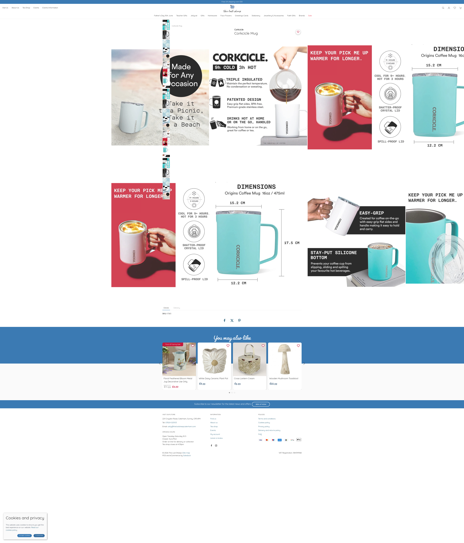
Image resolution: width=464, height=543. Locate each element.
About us (15, 8)
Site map (186, 453)
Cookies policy (264, 423)
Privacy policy (264, 427)
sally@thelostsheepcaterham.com (182, 427)
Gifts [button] (202, 16)
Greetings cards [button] (241, 16)
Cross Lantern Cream (244, 379)
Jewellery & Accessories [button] (274, 16)
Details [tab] (166, 308)
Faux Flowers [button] (226, 16)
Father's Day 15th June (163, 16)
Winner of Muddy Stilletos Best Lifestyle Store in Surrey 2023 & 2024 (232, 2)
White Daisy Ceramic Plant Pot (213, 379)
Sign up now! (261, 404)
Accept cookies (24, 535)
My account (215, 434)
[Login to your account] (449, 8)
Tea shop (26, 8)
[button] (443, 8)
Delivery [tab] (177, 308)
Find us (213, 419)
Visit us (5, 8)
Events (36, 8)
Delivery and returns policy (269, 430)
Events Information (50, 8)
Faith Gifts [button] (291, 16)
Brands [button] (302, 16)
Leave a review (216, 438)
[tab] (229, 392)
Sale (310, 16)
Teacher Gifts (181, 16)
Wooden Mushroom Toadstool (283, 379)
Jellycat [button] (194, 16)
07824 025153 (171, 423)
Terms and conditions (267, 419)
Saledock (187, 456)
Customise (39, 535)
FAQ (260, 434)
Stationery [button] (256, 16)
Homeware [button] (212, 16)
